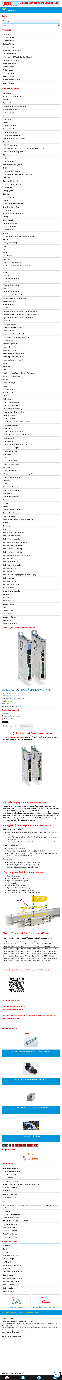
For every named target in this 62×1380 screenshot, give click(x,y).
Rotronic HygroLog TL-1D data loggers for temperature (21, 1184)
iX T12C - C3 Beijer (9, 1174)
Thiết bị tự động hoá (9, 1288)
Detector (6, 200)
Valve (5, 607)
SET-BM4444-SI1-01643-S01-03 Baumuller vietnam (31, 1108)
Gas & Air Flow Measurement (12, 262)
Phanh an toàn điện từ (10, 405)
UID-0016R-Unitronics (10, 1181)
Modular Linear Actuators (11, 376)
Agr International (8, 103)
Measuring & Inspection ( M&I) (13, 1265)
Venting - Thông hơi (9, 617)
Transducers (7, 594)
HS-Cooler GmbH (9, 1227)
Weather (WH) (8, 620)
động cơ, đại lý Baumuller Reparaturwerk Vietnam (31, 1079)
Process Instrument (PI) (11, 448)
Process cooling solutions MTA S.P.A (15, 444)
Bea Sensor (7, 119)
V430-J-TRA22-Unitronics (11, 1171)
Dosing (5, 217)
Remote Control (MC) (10, 461)
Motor (5, 386)
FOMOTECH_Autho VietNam (12, 50)
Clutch (5, 168)
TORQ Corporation (9, 588)
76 (32, 1145)
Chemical (6, 1252)
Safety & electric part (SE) (11, 490)
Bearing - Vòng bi (9, 129)
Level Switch (7, 308)
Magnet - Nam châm (10, 347)
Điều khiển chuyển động (11, 207)
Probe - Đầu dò (8, 441)
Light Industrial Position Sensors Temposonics (18, 318)
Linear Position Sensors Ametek (13, 334)
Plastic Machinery (9, 415)
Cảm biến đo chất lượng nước (13, 152)
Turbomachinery (8, 601)
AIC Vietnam (7, 34)
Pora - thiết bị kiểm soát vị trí (12, 1272)
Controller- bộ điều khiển (11, 181)
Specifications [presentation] (26, 726)
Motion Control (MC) (9, 383)
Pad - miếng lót (8, 399)
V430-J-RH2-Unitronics (10, 1168)
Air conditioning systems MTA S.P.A (14, 106)
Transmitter (6, 597)
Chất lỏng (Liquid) (9, 161)
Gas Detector (7, 269)
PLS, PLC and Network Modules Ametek (16, 422)
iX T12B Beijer (8, 1191)
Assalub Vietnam (8, 37)
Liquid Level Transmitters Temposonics (16, 337)
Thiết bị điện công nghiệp (11, 539)
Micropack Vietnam (9, 63)
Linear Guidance (8, 331)
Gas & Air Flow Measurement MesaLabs (16, 265)
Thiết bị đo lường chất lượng (12, 549)
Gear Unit (6, 275)
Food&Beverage (8, 1259)
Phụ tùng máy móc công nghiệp (13, 412)
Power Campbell (8, 438)
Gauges (5, 272)
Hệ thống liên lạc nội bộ (11, 285)
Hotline (6, 713)
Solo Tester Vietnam (9, 73)
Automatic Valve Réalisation (12, 1214)
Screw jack (6, 500)
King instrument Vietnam (11, 60)
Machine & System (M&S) (11, 344)
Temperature (7, 526)
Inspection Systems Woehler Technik (15, 298)
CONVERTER (7, 187)
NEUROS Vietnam (9, 389)
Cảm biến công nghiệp (10, 145)
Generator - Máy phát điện (11, 278)
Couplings (6, 194)
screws (5, 503)
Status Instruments (9, 516)
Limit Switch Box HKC (10, 324)
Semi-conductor (8, 1275)
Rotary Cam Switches (10, 470)
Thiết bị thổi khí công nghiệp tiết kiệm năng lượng (19, 575)
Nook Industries (8, 392)
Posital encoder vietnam (11, 1218)
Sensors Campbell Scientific (12, 510)
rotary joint (6, 480)
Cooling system (8, 191)
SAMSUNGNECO (9, 493)
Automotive (19, 706)
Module (5, 379)
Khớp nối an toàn (8, 305)
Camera (5, 158)
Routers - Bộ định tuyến (11, 487)
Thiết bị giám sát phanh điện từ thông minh (17, 555)
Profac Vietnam (8, 70)
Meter (5, 363)
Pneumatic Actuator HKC (11, 425)
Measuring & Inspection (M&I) (13, 357)
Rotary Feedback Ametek (11, 477)
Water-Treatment (8, 1291)
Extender (6, 239)
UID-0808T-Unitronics (10, 1188)
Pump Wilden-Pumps (10, 1234)
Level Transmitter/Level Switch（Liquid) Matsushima (20, 311)
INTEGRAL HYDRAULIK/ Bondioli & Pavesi (17, 57)
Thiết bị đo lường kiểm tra (11, 1281)
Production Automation (10, 451)
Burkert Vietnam (8, 41)
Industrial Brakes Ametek (11, 291)
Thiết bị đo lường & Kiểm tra (12, 545)
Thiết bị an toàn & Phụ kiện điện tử (14, 532)
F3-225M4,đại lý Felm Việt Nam (30, 1136)
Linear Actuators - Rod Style (12, 327)
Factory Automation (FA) (11, 243)
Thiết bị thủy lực (8, 578)
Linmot (8, 696)
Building (5, 1249)
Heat (4, 288)
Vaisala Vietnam (8, 604)
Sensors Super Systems (11, 513)
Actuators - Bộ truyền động (12, 96)
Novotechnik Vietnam (10, 1237)
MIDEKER (6, 366)
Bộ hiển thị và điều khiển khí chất (14, 139)
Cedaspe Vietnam (9, 44)
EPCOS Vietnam (8, 47)
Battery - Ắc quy (8, 112)
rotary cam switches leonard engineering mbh (18, 474)
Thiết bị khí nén (8, 558)
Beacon (5, 122)
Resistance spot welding (11, 464)
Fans (4, 246)
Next (36, 1145)
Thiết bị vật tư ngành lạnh (11, 584)
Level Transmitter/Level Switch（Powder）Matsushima (21, 314)
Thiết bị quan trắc (9, 571)
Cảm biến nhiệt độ (9, 155)
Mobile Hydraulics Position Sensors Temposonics (19, 373)
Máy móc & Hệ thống (10, 350)
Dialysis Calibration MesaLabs (13, 204)
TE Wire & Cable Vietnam (11, 80)
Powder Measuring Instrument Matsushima (17, 435)
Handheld (6, 282)
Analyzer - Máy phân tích (11, 109)
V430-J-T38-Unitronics (10, 1194)
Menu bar (12, 10)
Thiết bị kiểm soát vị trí (10, 562)
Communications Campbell (12, 171)
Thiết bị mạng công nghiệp (12, 565)
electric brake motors (10, 226)
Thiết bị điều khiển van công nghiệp (15, 542)
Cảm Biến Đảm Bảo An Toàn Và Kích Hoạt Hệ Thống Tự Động (23, 148)
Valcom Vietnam (8, 83)
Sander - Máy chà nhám (11, 497)
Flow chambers (8, 256)
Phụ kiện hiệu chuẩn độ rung (12, 409)
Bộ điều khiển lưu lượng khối (12, 135)
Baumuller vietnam (9, 116)
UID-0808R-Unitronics (10, 1197)
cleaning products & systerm (12, 165)
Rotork (5, 483)
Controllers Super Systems (12, 184)
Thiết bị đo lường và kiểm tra (12, 552)
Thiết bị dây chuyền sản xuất (12, 536)
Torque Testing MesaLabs (11, 591)
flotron (5, 252)
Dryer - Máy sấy (8, 220)
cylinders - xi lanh (9, 197)
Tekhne (5, 523)
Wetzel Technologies (10, 623)
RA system (6, 1211)
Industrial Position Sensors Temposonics (16, 295)
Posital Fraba (7, 428)
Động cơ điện (7, 210)
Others (5, 396)
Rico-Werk (6, 467)
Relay (5, 457)
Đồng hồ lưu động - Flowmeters (13, 213)
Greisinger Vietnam (9, 54)
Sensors (5, 506)
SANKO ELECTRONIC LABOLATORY (15, 1221)
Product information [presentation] (10, 726)
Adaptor (5, 99)
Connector (6, 178)
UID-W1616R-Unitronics (11, 1178)
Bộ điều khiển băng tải (10, 132)
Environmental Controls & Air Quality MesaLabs (18, 236)
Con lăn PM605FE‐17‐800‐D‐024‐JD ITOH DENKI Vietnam (31, 1051)
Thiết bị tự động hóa (9, 581)
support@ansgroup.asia (12, 716)
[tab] (10, 726)
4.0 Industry (7, 93)
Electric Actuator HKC (10, 223)
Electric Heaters (8, 230)
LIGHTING (6, 321)
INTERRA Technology (10, 1231)
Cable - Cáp (7, 142)
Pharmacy (6, 1268)
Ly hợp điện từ (8, 340)
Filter (4, 249)
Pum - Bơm (7, 454)
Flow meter (6, 259)
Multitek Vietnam (8, 67)
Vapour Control (8, 610)
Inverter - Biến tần (9, 301)
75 (28, 1145)
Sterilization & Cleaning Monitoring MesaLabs (18, 519)
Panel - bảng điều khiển (11, 402)
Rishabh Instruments (10, 1224)
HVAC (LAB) (7, 1262)
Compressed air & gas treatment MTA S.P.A (17, 174)
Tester (5, 529)
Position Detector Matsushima (13, 431)
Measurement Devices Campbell (14, 353)
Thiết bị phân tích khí (10, 568)
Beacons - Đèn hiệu (9, 126)
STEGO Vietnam (8, 76)
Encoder (6, 233)
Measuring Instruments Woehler (13, 360)
